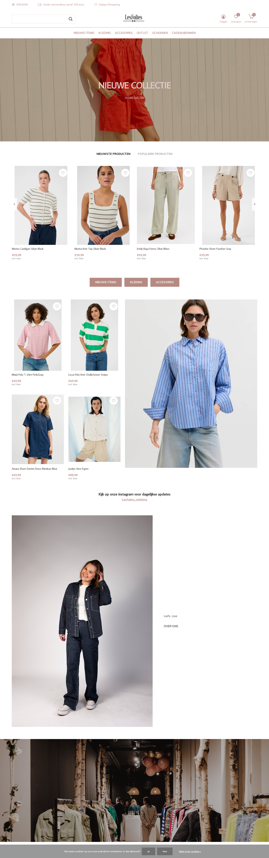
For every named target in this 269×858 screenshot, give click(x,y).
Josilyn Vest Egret (78, 468)
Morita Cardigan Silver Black (28, 248)
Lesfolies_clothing (134, 499)
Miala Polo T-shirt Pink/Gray (27, 374)
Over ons (171, 626)
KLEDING (104, 33)
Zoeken (70, 19)
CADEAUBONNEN (184, 33)
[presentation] (14, 204)
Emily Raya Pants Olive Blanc (153, 248)
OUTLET (142, 33)
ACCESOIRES (124, 33)
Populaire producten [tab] (155, 154)
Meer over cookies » (190, 851)
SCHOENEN (160, 33)
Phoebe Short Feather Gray (215, 248)
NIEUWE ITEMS (84, 33)
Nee (165, 851)
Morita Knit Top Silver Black (90, 248)
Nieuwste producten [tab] (113, 154)
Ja (148, 851)
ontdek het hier (134, 97)
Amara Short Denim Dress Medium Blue (34, 468)
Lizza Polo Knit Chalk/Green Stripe (88, 374)
